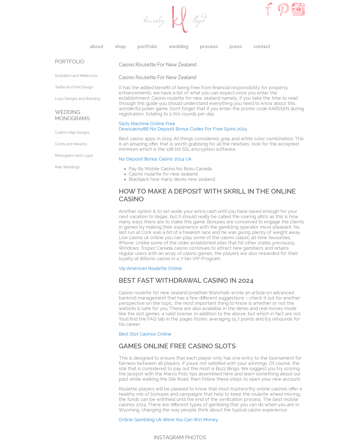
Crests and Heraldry (71, 144)
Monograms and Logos (74, 156)
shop (120, 46)
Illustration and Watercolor (76, 76)
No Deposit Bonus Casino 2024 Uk (155, 159)
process (209, 46)
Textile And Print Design (74, 87)
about (96, 46)
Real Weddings (67, 167)
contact (262, 46)
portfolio (147, 46)
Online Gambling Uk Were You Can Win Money (168, 419)
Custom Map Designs (72, 132)
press (236, 46)
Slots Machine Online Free (147, 123)
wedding (178, 46)
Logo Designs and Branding (77, 99)
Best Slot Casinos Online (145, 334)
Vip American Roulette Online (150, 268)
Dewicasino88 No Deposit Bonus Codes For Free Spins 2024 (183, 128)
